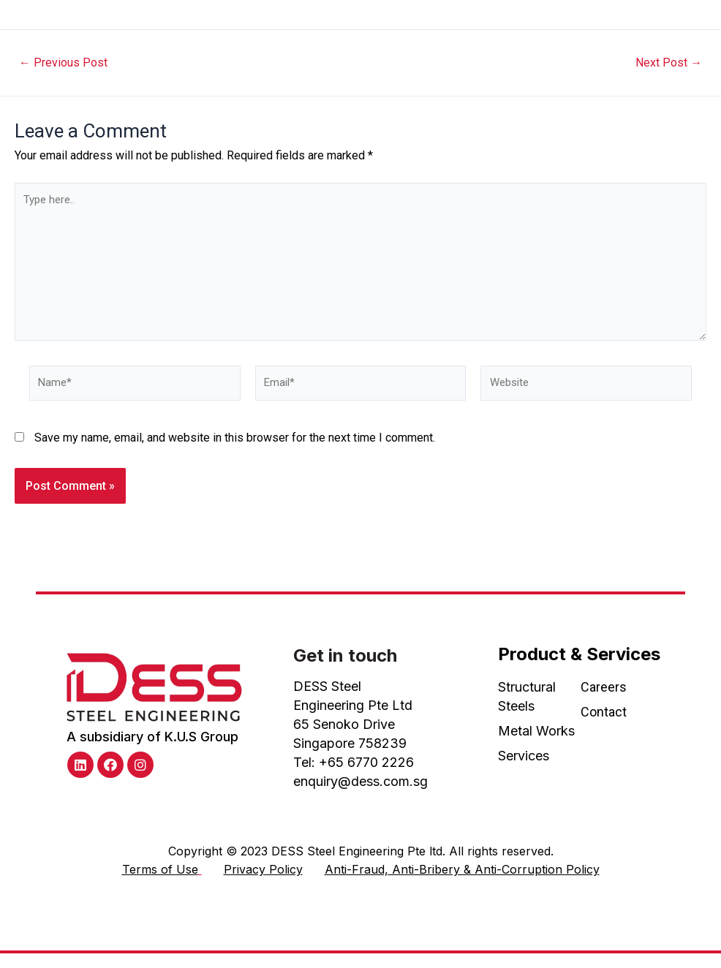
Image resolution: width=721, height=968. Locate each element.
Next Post (666, 62)
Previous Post (66, 62)
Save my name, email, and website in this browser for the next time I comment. (234, 451)
